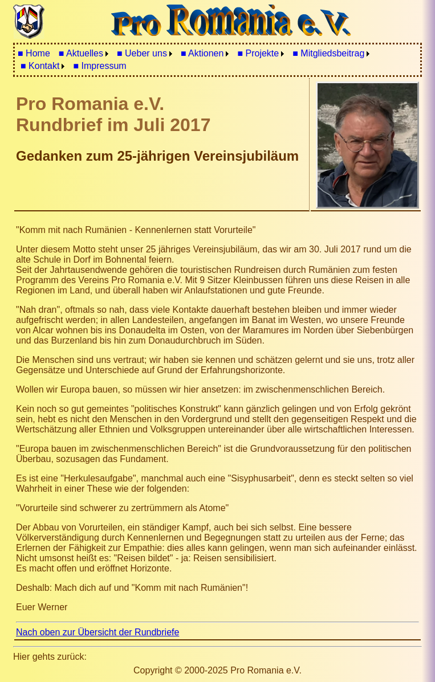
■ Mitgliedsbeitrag (328, 53)
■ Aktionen (202, 53)
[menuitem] (34, 53)
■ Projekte (258, 53)
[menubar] (217, 60)
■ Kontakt (40, 66)
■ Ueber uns (142, 53)
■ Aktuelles (81, 53)
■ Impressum (99, 66)
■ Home (34, 53)
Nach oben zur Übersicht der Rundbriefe (97, 632)
